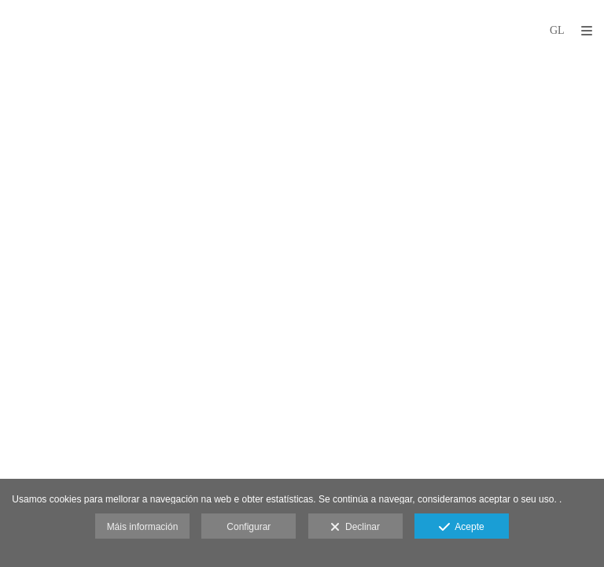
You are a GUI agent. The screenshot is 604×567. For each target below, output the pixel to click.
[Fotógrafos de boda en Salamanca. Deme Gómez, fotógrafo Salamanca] (10, 29)
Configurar (248, 526)
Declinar (355, 527)
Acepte (461, 527)
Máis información (143, 526)
